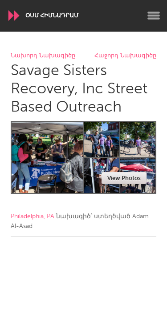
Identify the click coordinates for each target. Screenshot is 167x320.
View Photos (124, 178)
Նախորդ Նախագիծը (43, 56)
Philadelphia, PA (32, 216)
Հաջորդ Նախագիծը (125, 56)
